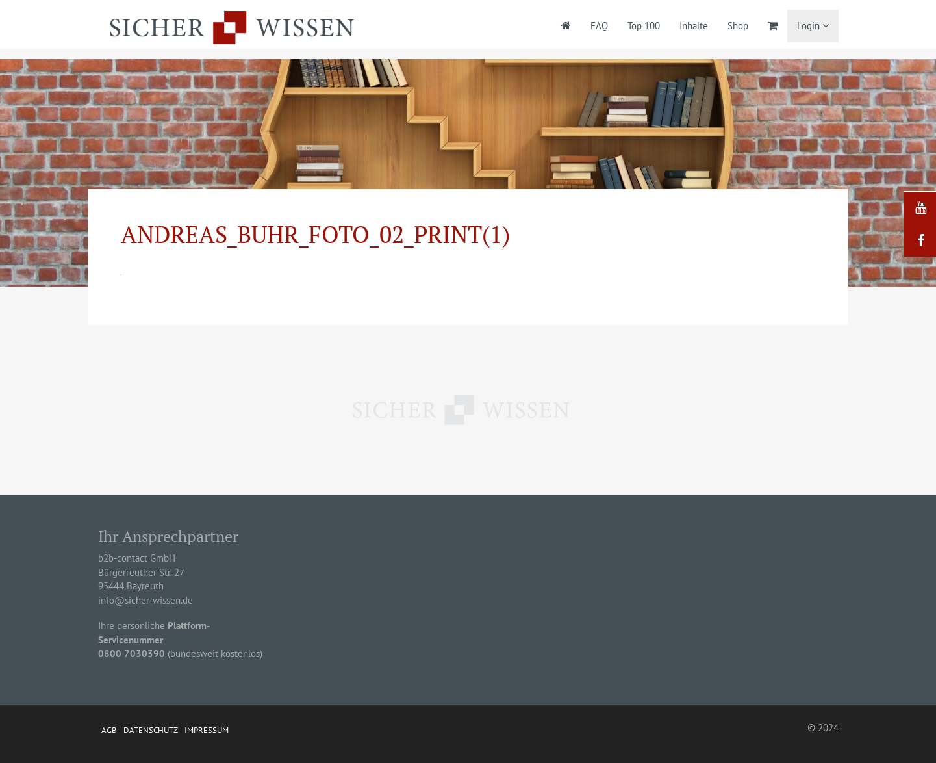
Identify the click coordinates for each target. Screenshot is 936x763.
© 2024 (823, 727)
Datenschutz (150, 730)
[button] (28, 734)
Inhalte (693, 25)
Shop (737, 25)
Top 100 (643, 25)
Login (813, 25)
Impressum (206, 730)
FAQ (599, 25)
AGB (109, 730)
